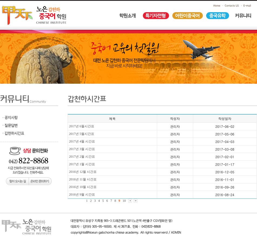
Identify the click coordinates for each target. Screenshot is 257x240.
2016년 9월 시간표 (82, 194)
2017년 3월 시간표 (82, 149)
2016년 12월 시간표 (83, 172)
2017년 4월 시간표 (82, 141)
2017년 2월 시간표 (82, 156)
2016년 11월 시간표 (83, 179)
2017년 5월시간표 (81, 134)
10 (124, 201)
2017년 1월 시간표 (82, 164)
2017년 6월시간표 (81, 126)
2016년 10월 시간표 (83, 187)
